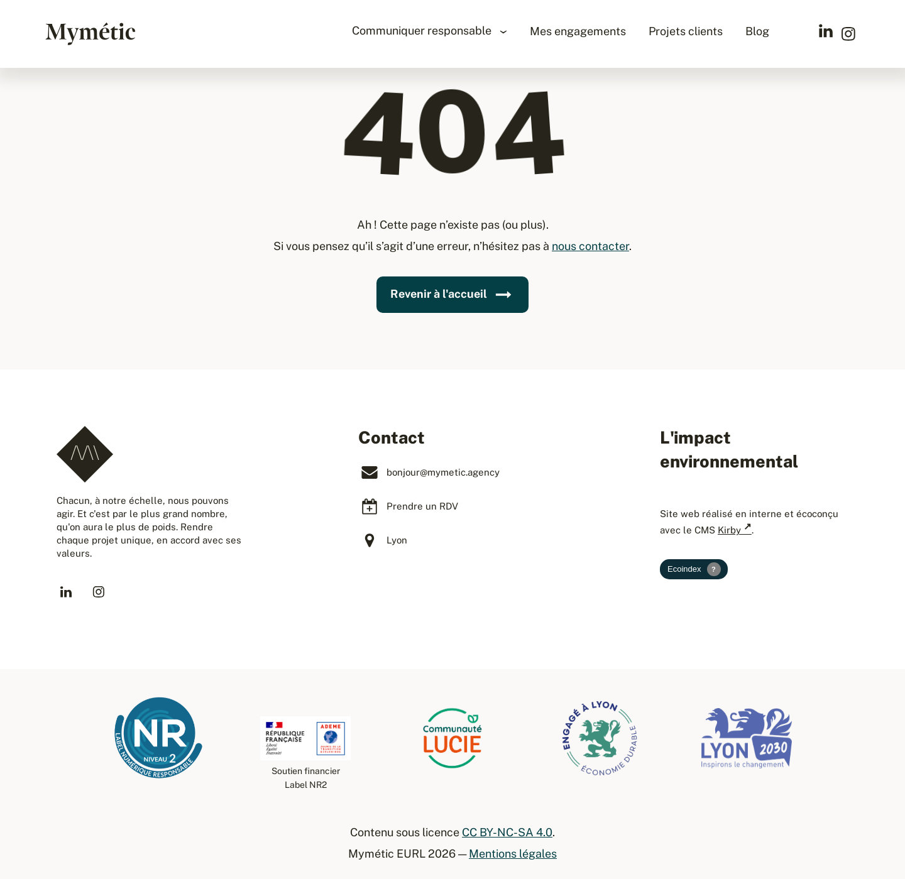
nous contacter (590, 246)
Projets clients (686, 31)
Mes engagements (578, 31)
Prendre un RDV (422, 506)
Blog (757, 31)
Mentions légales (513, 853)
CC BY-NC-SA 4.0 (507, 832)
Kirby (729, 530)
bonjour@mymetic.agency (443, 472)
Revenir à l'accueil (452, 294)
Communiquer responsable (423, 30)
